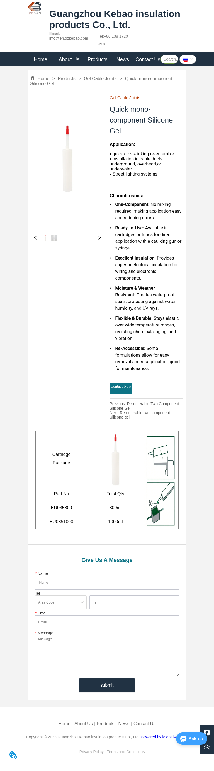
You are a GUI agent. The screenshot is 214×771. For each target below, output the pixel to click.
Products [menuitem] (97, 59)
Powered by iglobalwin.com (164, 737)
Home (43, 78)
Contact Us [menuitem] (147, 59)
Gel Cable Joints (100, 78)
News (124, 723)
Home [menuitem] (40, 59)
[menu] (94, 59)
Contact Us (144, 723)
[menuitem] (69, 59)
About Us (83, 723)
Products (67, 78)
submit (106, 685)
